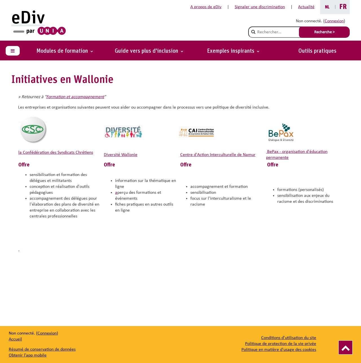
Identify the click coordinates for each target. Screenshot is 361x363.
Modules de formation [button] (62, 51)
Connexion (334, 21)
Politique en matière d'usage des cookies (278, 349)
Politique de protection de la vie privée (280, 344)
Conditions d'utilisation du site (288, 338)
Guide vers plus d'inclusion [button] (147, 51)
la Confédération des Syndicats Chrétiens (55, 152)
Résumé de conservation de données (42, 349)
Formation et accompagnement (75, 97)
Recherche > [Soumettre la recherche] (324, 32)
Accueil (15, 339)
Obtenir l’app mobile (28, 355)
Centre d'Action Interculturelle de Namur (218, 155)
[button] (233, 51)
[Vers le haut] (345, 347)
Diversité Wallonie (120, 155)
